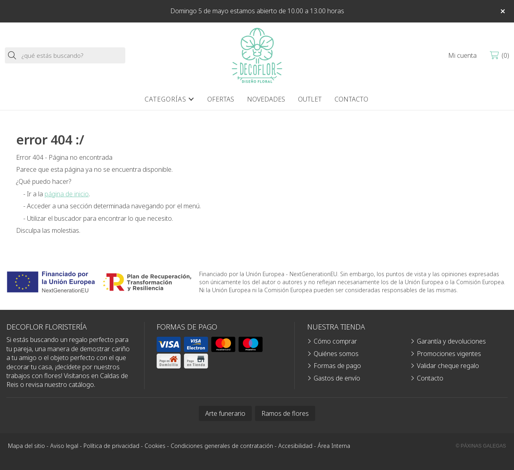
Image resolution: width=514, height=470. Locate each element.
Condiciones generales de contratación (222, 446)
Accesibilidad (295, 446)
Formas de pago (337, 365)
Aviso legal (64, 446)
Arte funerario (225, 413)
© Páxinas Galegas (481, 446)
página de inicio (67, 193)
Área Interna (334, 446)
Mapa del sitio (26, 446)
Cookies (155, 446)
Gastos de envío (337, 378)
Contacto (430, 378)
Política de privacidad (111, 446)
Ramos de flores (285, 413)
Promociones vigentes (449, 353)
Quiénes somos (336, 353)
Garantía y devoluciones (451, 341)
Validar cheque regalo (448, 365)
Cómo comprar (335, 341)
